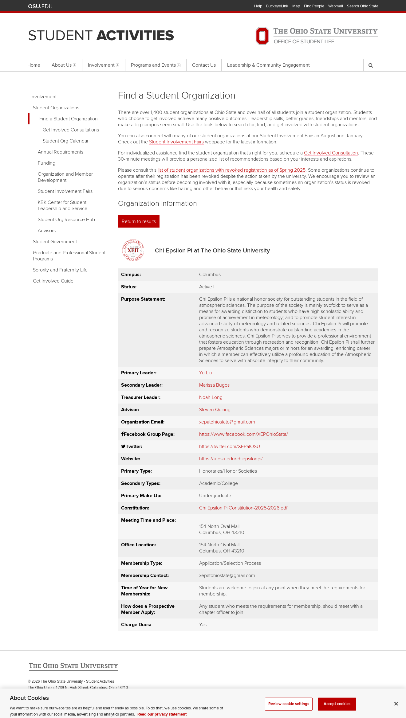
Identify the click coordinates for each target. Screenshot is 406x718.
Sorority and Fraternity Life (60, 270)
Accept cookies (337, 706)
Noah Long (211, 397)
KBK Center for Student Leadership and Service (62, 205)
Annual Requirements (60, 152)
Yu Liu (205, 373)
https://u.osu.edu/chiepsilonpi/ (231, 459)
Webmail (335, 6)
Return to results (139, 221)
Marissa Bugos (214, 385)
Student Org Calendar (66, 141)
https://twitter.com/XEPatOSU (229, 446)
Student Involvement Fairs (65, 191)
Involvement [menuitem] (104, 65)
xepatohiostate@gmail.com (227, 422)
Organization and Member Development (65, 177)
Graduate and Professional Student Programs (69, 256)
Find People (314, 6)
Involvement (43, 97)
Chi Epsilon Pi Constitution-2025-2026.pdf (243, 508)
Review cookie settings (288, 706)
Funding (46, 163)
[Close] (396, 707)
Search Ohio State (362, 6)
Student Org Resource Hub (66, 220)
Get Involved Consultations (71, 130)
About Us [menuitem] (64, 65)
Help (258, 6)
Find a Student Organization (68, 119)
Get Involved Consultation (331, 153)
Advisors (47, 231)
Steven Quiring (215, 410)
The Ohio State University (40, 6)
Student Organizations (56, 108)
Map (296, 6)
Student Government (55, 242)
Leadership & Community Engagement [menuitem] (268, 65)
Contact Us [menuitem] (204, 65)
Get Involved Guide (53, 281)
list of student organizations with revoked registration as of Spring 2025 (231, 170)
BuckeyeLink (277, 6)
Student (101, 36)
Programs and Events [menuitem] (156, 65)
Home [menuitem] (33, 65)
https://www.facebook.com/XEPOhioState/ (243, 434)
